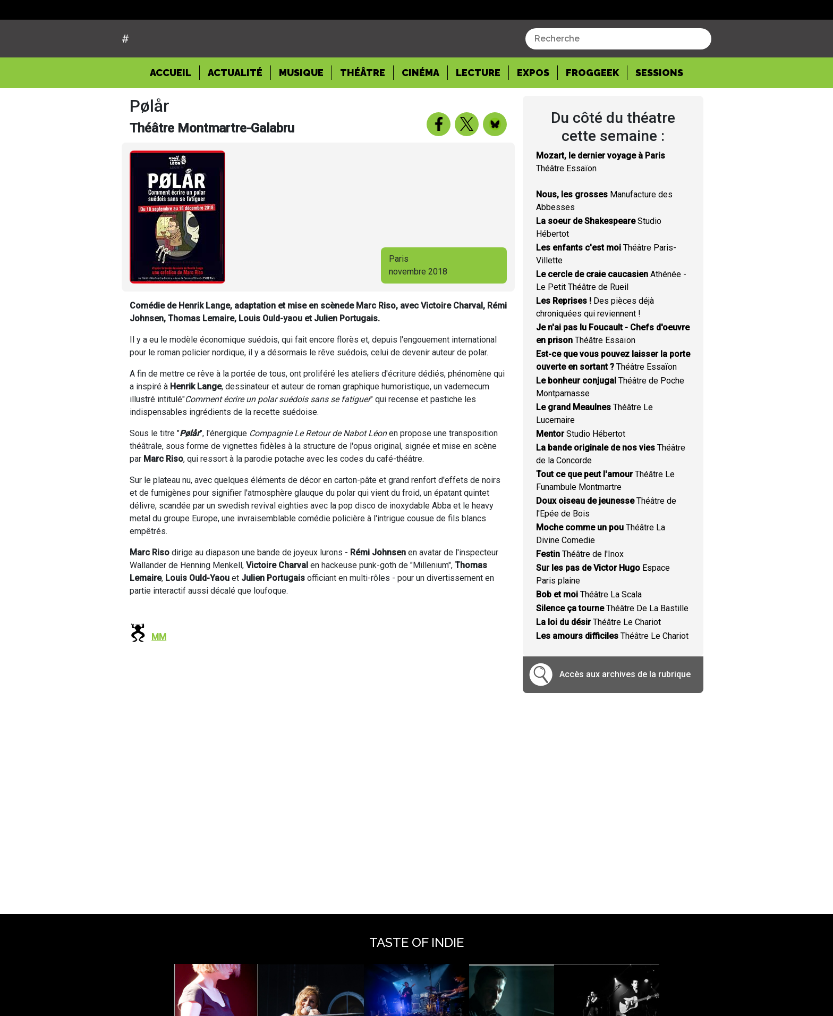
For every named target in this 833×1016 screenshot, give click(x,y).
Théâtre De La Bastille (612, 648)
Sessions (659, 113)
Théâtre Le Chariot (598, 662)
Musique (301, 113)
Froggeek (592, 113)
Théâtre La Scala (589, 634)
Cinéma (420, 113)
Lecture (478, 113)
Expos (533, 113)
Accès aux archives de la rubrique (625, 715)
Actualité (235, 113)
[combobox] (618, 79)
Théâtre (362, 113)
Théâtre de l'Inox (580, 594)
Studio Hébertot (580, 474)
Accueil (175, 112)
